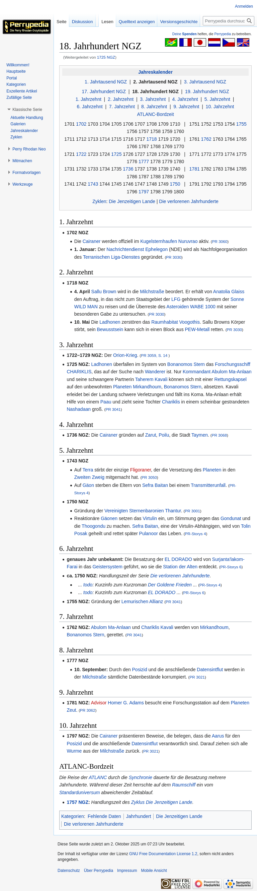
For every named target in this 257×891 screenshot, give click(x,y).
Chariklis (171, 401)
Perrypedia (222, 34)
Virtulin (150, 518)
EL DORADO (178, 559)
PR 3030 (173, 257)
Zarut (150, 435)
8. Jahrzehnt (154, 106)
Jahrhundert (138, 816)
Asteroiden (177, 306)
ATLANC (98, 777)
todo (87, 584)
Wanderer (155, 371)
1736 (128, 169)
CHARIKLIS (79, 371)
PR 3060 (219, 241)
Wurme (74, 751)
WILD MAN (86, 306)
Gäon (88, 485)
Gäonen (109, 518)
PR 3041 (112, 409)
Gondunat (231, 518)
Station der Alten (180, 566)
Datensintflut (210, 669)
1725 (116, 154)
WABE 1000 (203, 306)
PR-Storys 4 (195, 533)
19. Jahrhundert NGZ (207, 91)
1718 (151, 139)
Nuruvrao (188, 241)
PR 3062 (87, 710)
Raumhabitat (164, 322)
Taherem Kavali (151, 379)
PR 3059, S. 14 (154, 355)
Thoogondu (93, 526)
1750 (175, 184)
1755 (241, 124)
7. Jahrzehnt (122, 106)
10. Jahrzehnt (220, 106)
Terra (87, 469)
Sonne (237, 299)
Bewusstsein (110, 329)
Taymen (199, 435)
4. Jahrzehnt (185, 99)
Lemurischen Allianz (142, 601)
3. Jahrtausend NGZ (205, 81)
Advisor (99, 702)
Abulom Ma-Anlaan (231, 371)
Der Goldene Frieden (170, 584)
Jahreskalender (155, 72)
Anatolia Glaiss (228, 291)
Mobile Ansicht (154, 870)
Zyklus (138, 802)
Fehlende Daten (104, 816)
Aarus (218, 736)
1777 (144, 161)
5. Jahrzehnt (217, 99)
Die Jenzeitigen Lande (132, 201)
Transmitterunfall (208, 485)
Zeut (71, 710)
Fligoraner (140, 469)
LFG (175, 299)
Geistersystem (107, 566)
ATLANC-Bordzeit (155, 114)
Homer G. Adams (126, 702)
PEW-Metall (197, 329)
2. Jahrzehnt (121, 99)
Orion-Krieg (125, 355)
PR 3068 (219, 435)
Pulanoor (148, 533)
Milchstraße (152, 291)
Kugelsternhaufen (158, 241)
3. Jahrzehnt (153, 99)
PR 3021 (197, 677)
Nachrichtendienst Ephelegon (137, 249)
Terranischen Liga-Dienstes (111, 257)
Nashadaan (79, 409)
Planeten (122, 386)
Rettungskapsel (230, 379)
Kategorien (72, 816)
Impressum (127, 870)
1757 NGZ (77, 802)
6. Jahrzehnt (90, 106)
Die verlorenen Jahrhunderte (188, 201)
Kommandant (196, 371)
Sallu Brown (103, 291)
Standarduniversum (79, 792)
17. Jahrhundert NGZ (104, 91)
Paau (105, 401)
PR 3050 (149, 477)
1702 (81, 124)
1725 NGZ (106, 57)
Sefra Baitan (155, 485)
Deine (184, 34)
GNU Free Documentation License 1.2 (163, 853)
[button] (27, 109)
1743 (93, 184)
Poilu (164, 435)
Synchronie (140, 777)
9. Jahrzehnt (186, 106)
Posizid (139, 669)
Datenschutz (69, 870)
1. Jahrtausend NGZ (106, 81)
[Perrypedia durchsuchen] (228, 20)
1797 (144, 191)
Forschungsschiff (232, 364)
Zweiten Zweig (89, 477)
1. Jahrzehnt (88, 99)
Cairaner (92, 241)
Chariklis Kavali (157, 627)
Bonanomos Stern (186, 364)
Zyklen (99, 201)
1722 (81, 154)
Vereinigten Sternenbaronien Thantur (142, 510)
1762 (206, 139)
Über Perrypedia (98, 870)
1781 (194, 169)
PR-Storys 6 (231, 567)
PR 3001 (192, 511)
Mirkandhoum (147, 386)
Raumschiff (183, 784)
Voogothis (189, 322)
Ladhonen (109, 322)
